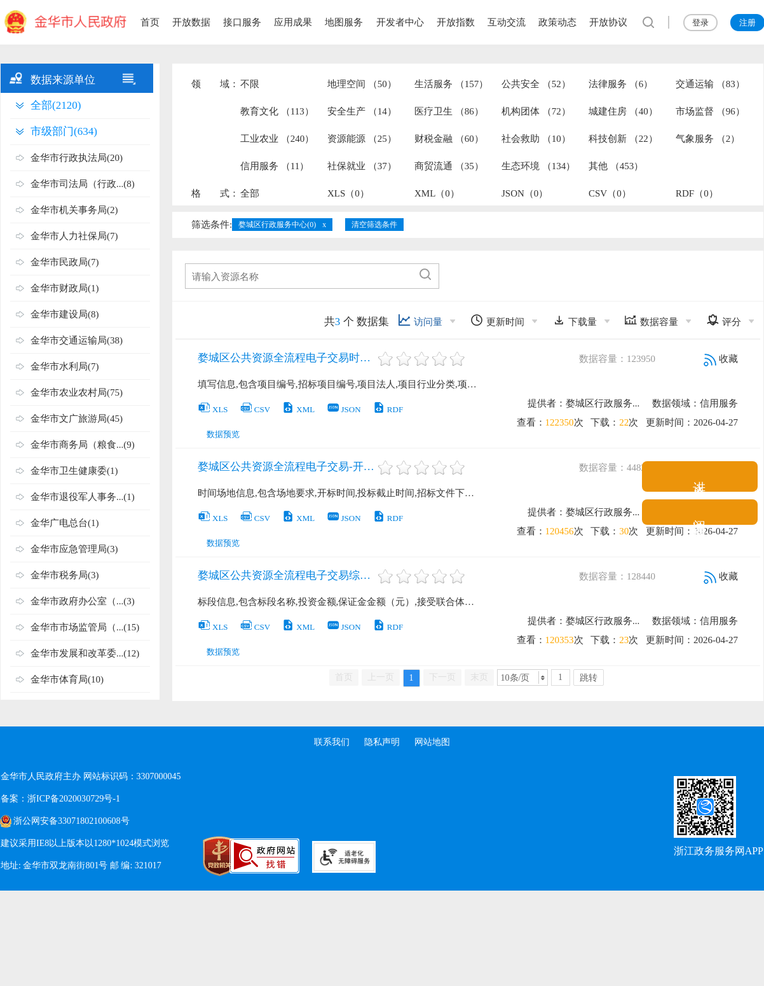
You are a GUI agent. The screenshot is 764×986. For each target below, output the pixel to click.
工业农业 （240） (277, 139)
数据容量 (651, 320)
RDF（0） (697, 193)
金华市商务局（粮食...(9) (83, 445)
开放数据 (191, 22)
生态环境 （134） (538, 166)
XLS (213, 409)
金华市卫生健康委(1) (74, 471)
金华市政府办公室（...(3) (83, 601)
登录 (700, 22)
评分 (723, 320)
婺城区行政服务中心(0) (277, 224)
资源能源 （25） (362, 139)
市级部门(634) (64, 131)
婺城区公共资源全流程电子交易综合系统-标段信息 (287, 575)
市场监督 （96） (710, 111)
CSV (255, 409)
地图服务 (344, 22)
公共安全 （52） (536, 84)
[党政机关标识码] (191, 856)
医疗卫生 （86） (449, 111)
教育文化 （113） (277, 111)
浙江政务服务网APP (718, 850)
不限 (249, 84)
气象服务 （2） (708, 139)
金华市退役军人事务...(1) (83, 497)
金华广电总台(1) (65, 523)
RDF (387, 409)
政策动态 (557, 22)
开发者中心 (400, 22)
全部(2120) (56, 105)
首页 (150, 22)
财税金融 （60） (449, 139)
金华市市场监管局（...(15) (85, 627)
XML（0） (437, 193)
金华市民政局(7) (65, 262)
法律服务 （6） (621, 84)
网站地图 (433, 742)
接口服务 (242, 22)
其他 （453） (616, 166)
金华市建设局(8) (65, 314)
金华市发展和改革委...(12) (85, 653)
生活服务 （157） (451, 84)
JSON (344, 409)
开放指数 (456, 22)
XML (298, 409)
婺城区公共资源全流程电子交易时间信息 (287, 357)
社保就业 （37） (362, 166)
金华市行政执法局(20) (77, 158)
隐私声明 (382, 742)
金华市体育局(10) (67, 679)
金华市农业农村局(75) (77, 392)
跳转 (588, 678)
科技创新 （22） (623, 139)
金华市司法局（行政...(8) (83, 184)
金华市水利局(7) (65, 366)
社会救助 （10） (536, 139)
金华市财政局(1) (65, 288)
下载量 (574, 320)
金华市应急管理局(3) (74, 549)
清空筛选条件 (374, 224)
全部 (249, 193)
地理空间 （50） (362, 84)
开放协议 (608, 22)
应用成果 (293, 22)
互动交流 (507, 22)
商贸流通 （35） (449, 166)
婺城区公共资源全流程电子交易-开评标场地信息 (287, 466)
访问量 (420, 320)
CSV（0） (610, 193)
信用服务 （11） (274, 166)
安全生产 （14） (362, 111)
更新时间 (497, 320)
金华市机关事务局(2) (74, 210)
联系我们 (331, 742)
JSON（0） (524, 193)
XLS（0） (348, 193)
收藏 (721, 359)
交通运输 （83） (710, 84)
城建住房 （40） (623, 111)
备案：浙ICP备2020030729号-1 (60, 798)
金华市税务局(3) (65, 575)
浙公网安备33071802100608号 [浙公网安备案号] (71, 821)
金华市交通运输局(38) (77, 340)
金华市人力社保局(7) (74, 236)
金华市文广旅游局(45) (77, 418)
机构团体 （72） (536, 111)
